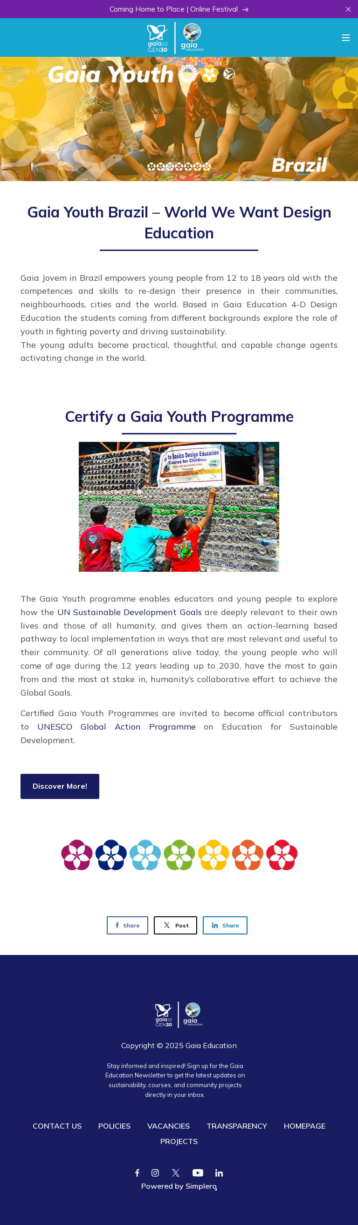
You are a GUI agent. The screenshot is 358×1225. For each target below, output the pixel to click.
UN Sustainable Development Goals (129, 612)
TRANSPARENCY (237, 1125)
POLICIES (114, 1125)
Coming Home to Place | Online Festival (179, 9)
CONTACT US (57, 1125)
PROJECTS (179, 1141)
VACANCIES (168, 1125)
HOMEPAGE (304, 1125)
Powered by (179, 1186)
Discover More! (60, 786)
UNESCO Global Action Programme (116, 726)
